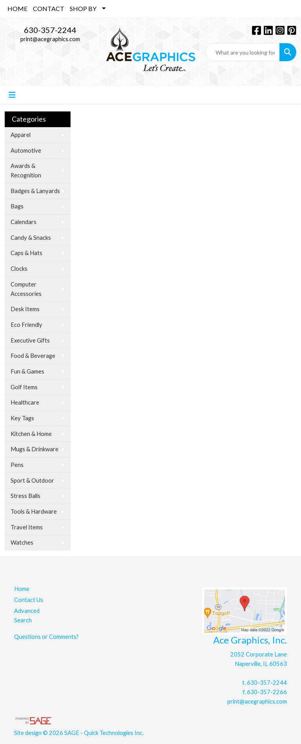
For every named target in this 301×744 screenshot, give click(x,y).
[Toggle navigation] (12, 94)
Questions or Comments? (46, 636)
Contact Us (28, 599)
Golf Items (24, 387)
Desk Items (25, 309)
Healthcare (25, 402)
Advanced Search (27, 615)
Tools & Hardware (34, 511)
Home (21, 588)
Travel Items (27, 527)
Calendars (23, 222)
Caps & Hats (26, 253)
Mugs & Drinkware (34, 449)
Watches (22, 542)
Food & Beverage (33, 355)
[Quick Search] (242, 52)
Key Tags (22, 418)
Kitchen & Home (31, 433)
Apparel (21, 134)
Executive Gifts (30, 340)
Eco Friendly (26, 324)
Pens (17, 464)
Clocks (19, 268)
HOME (17, 8)
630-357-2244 (50, 30)
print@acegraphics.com (50, 39)
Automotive (26, 150)
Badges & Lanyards (35, 191)
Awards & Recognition (26, 170)
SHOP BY (83, 8)
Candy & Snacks (31, 237)
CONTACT (48, 8)
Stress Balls (25, 495)
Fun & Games (27, 371)
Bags (17, 206)
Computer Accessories (26, 289)
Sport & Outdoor (32, 480)
